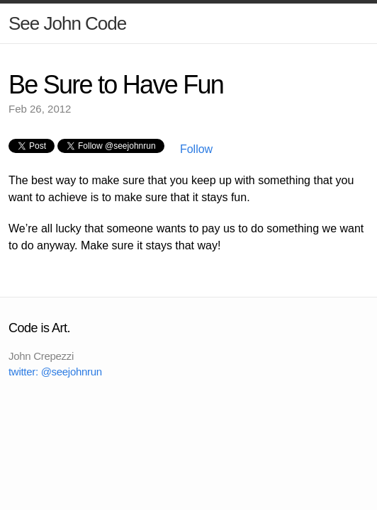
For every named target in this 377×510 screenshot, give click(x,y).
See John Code (67, 23)
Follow (194, 149)
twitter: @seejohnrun (55, 372)
